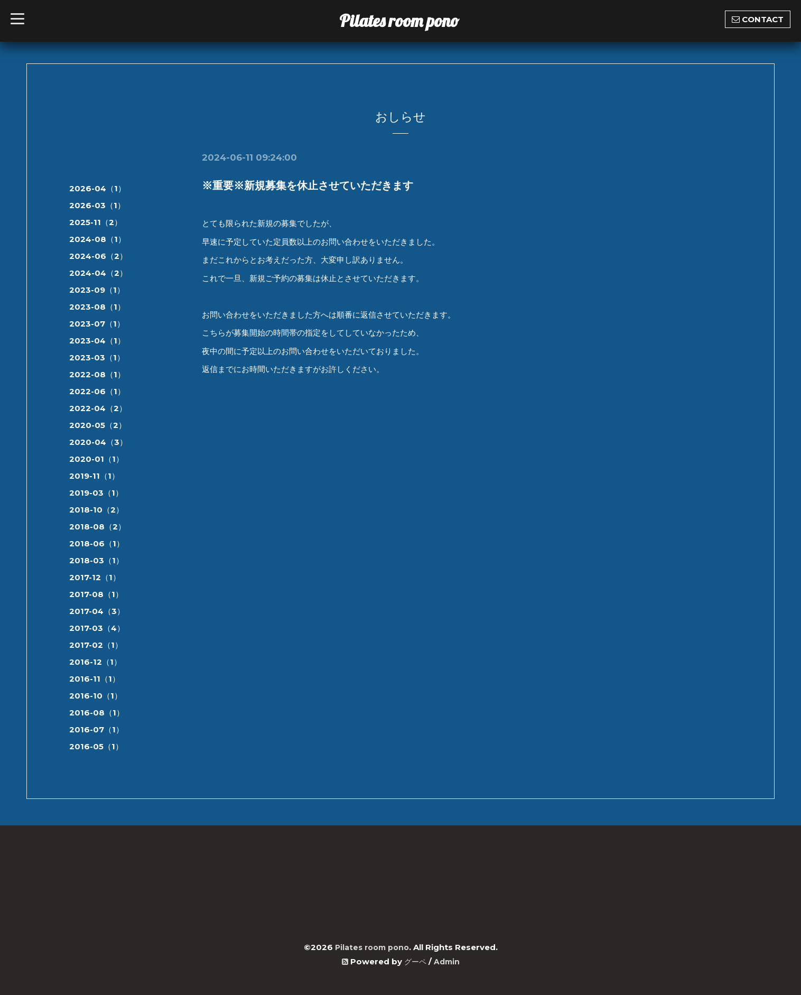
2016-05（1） (96, 746)
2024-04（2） (98, 273)
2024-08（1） (97, 239)
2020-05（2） (97, 425)
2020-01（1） (96, 459)
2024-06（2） (98, 256)
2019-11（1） (94, 476)
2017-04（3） (97, 611)
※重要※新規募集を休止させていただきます (307, 185)
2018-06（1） (96, 543)
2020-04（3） (98, 442)
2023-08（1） (97, 307)
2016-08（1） (96, 713)
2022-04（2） (98, 408)
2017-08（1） (96, 594)
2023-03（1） (97, 357)
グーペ (414, 961)
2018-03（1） (96, 560)
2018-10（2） (96, 510)
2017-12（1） (94, 577)
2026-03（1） (97, 205)
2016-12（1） (95, 662)
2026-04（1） (97, 188)
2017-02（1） (96, 645)
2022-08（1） (97, 374)
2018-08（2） (97, 527)
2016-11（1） (94, 679)
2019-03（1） (96, 493)
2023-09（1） (97, 290)
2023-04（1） (97, 341)
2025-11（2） (95, 222)
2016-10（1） (95, 696)
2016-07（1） (96, 729)
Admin (447, 961)
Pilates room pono (407, 20)
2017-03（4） (97, 628)
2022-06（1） (97, 391)
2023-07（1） (97, 324)
